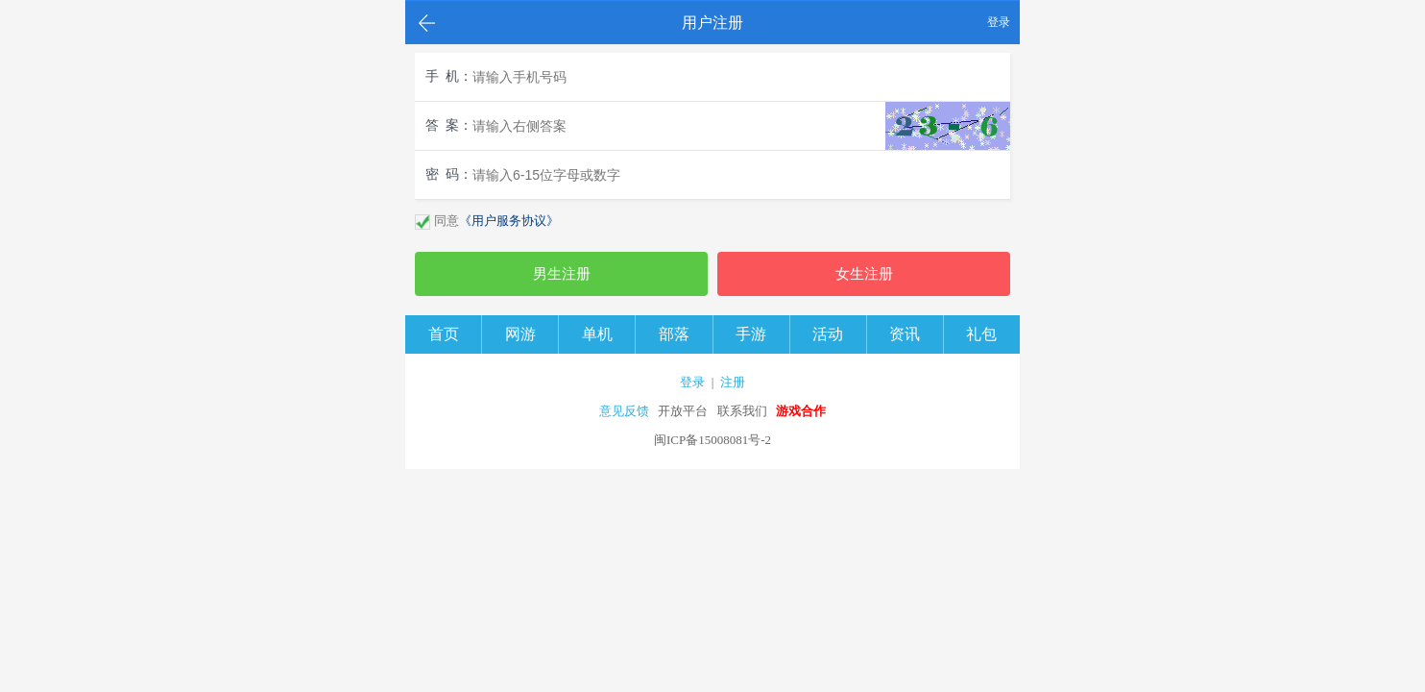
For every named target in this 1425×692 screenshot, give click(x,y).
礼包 (981, 334)
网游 (520, 334)
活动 (827, 334)
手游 (751, 334)
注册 (732, 382)
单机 (597, 334)
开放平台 (683, 411)
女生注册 (864, 274)
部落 (674, 334)
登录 (998, 22)
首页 (443, 334)
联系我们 (742, 411)
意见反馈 (624, 411)
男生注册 (562, 274)
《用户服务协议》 (509, 220)
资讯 (904, 334)
